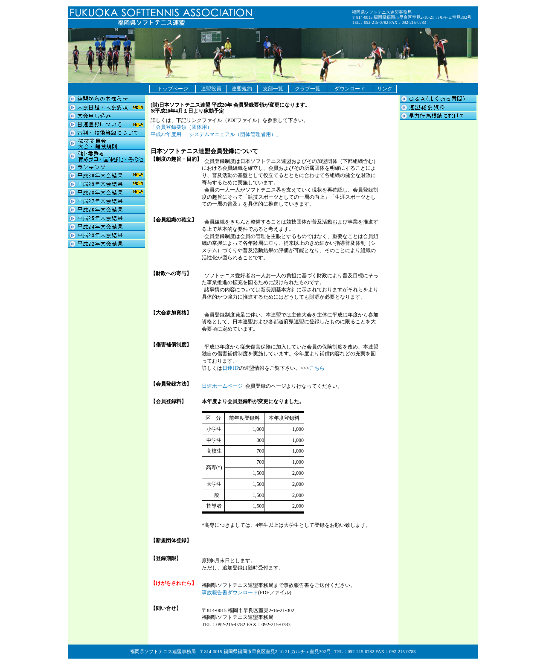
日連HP (230, 368)
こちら (317, 368)
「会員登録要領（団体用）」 (184, 127)
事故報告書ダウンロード (230, 592)
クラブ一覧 (307, 89)
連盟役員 (211, 89)
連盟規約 (242, 89)
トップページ (172, 89)
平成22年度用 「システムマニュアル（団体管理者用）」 (216, 134)
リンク (384, 89)
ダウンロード (349, 89)
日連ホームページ (222, 386)
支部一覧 (273, 89)
